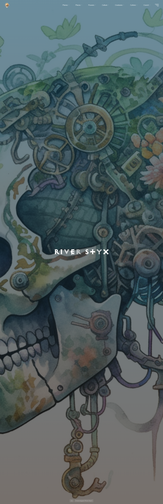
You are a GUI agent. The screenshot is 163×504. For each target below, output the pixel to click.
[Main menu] (157, 5)
